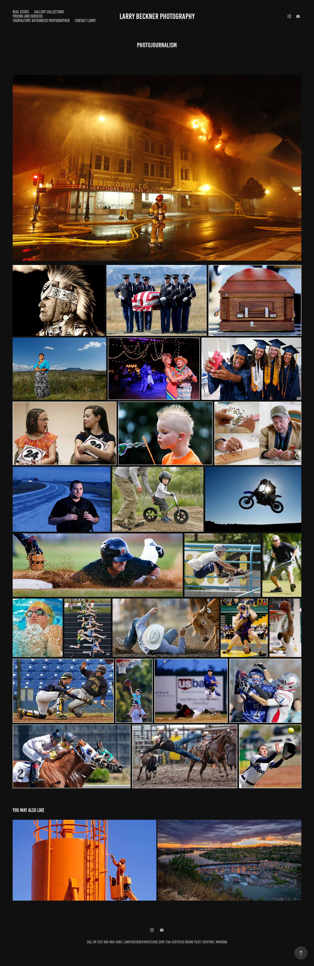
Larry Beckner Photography (157, 16)
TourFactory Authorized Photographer (41, 20)
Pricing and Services (28, 16)
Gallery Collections (49, 12)
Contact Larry (85, 20)
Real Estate (21, 12)
